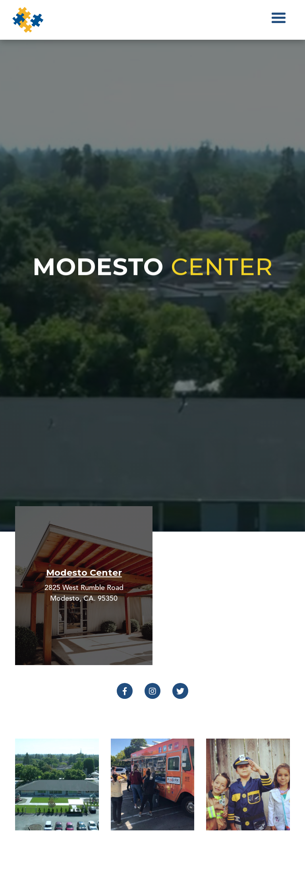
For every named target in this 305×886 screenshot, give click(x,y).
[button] (279, 20)
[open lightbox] (56, 784)
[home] (28, 20)
